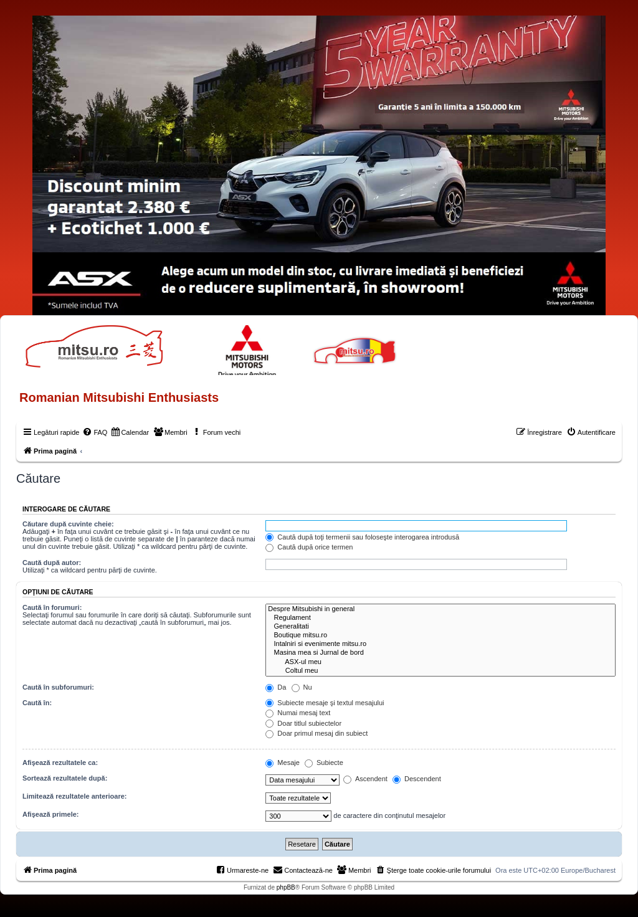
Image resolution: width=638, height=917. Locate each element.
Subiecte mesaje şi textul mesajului (324, 702)
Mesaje (282, 762)
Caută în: (37, 702)
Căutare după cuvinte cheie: (68, 524)
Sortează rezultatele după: (64, 778)
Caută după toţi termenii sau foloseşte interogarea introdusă (362, 537)
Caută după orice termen (309, 547)
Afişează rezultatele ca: (60, 762)
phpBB (286, 887)
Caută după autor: (51, 562)
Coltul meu (440, 671)
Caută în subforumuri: (58, 687)
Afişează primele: (50, 814)
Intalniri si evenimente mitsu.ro (440, 644)
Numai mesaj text (297, 712)
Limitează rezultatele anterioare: (74, 796)
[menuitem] (94, 432)
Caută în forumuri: (52, 607)
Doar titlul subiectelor (303, 723)
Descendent (417, 778)
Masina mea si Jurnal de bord (440, 653)
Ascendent (365, 778)
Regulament (440, 618)
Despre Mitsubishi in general (440, 609)
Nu (302, 687)
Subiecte (324, 762)
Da (275, 687)
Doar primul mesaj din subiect (316, 733)
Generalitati (440, 626)
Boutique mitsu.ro (440, 635)
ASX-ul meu (440, 662)
